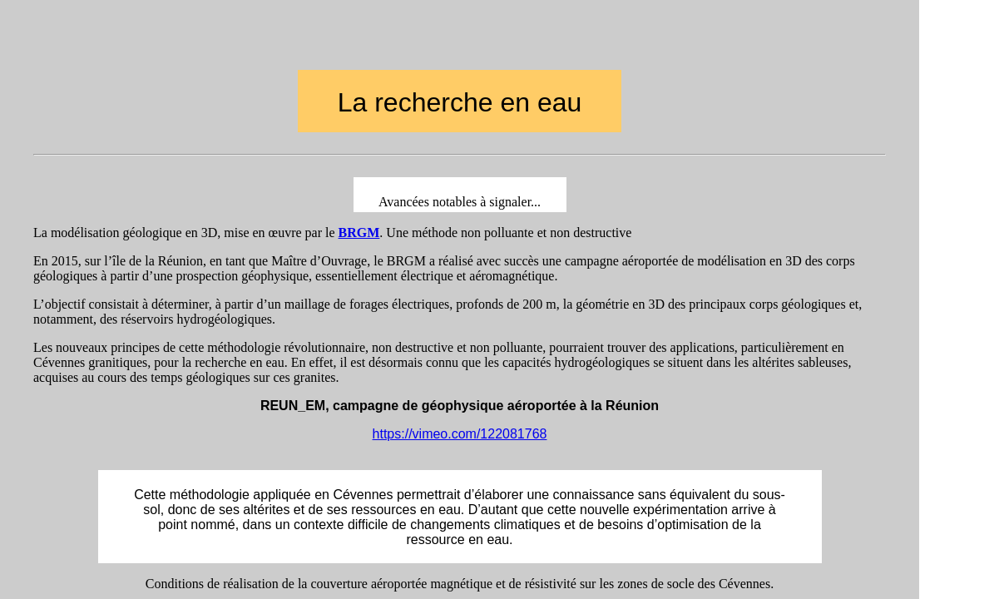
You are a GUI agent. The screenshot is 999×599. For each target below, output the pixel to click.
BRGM (359, 232)
